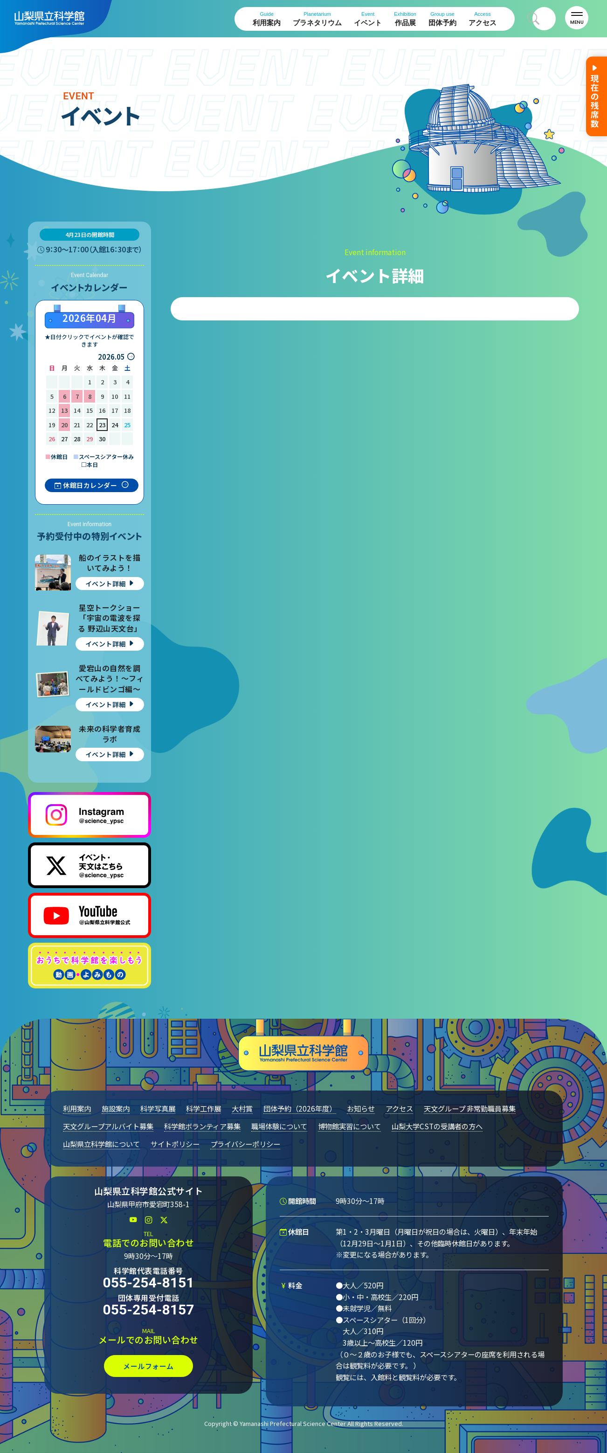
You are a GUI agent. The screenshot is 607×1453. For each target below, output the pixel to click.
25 (127, 424)
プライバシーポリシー (245, 1144)
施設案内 (116, 1108)
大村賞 (242, 1108)
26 (51, 438)
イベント (368, 19)
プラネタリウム (317, 19)
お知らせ (361, 1108)
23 (102, 424)
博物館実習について (349, 1126)
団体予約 (442, 19)
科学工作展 (203, 1108)
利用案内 (267, 19)
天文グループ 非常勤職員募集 (470, 1108)
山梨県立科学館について (101, 1144)
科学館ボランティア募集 (202, 1126)
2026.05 (111, 356)
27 (64, 438)
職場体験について (279, 1126)
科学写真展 (157, 1108)
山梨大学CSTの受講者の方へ (437, 1126)
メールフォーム (148, 1366)
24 (114, 424)
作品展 (405, 19)
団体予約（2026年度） (299, 1108)
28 (77, 438)
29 (89, 438)
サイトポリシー (175, 1144)
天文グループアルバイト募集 (108, 1126)
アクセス (483, 19)
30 (102, 438)
